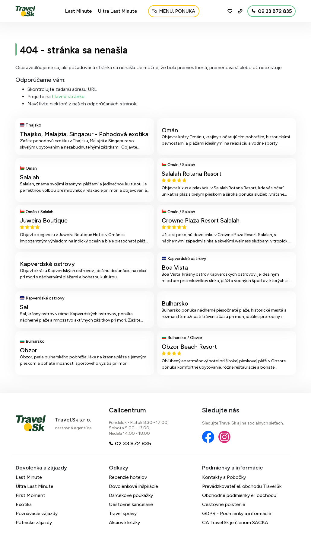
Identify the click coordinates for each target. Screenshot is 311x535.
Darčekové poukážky (131, 495)
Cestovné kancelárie (131, 504)
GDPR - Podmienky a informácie (236, 513)
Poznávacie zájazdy (37, 513)
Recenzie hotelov (128, 477)
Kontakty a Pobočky (224, 477)
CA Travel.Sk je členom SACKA (235, 522)
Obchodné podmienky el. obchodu (239, 495)
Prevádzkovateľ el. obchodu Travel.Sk (241, 486)
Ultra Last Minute (117, 11)
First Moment (30, 495)
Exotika (24, 504)
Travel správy (123, 513)
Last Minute (78, 11)
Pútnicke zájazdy (34, 522)
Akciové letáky (124, 522)
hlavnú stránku (68, 96)
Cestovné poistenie (223, 504)
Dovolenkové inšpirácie (133, 486)
